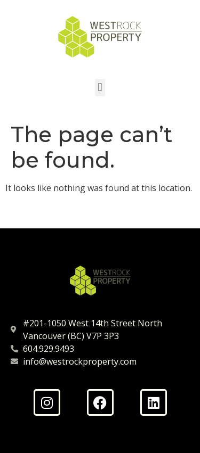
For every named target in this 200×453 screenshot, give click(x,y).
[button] (100, 87)
